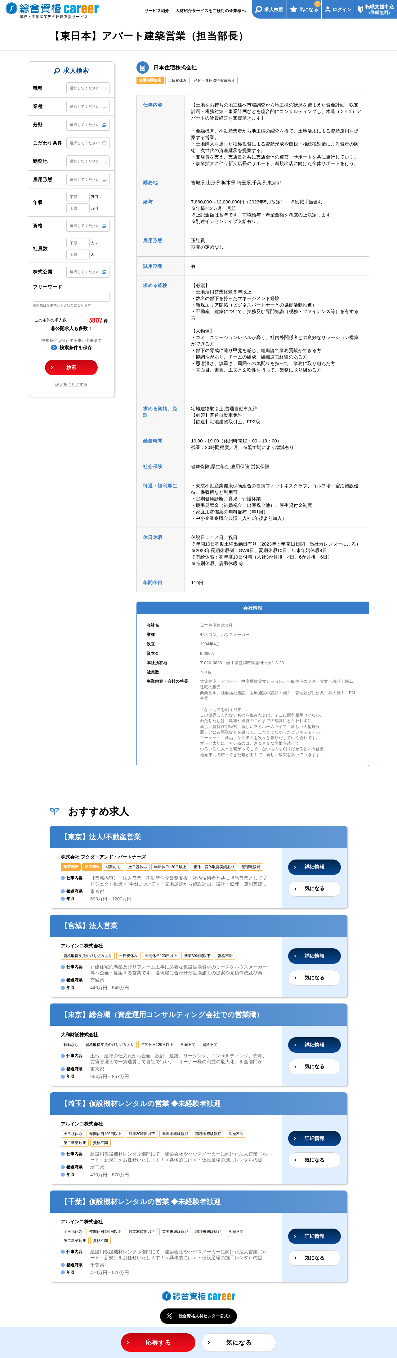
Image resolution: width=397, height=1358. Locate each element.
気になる (310, 6)
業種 (38, 106)
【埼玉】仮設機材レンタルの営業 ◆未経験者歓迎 (140, 1103)
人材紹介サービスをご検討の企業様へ (211, 10)
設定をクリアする (71, 384)
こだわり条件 (47, 143)
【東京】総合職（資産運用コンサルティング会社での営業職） (161, 1015)
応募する (158, 1342)
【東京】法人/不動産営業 (100, 837)
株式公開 (42, 271)
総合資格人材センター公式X (205, 1316)
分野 (38, 124)
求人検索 (273, 9)
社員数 (40, 248)
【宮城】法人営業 (89, 926)
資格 (38, 225)
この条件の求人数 (50, 320)
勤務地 (40, 161)
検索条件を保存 (76, 347)
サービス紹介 (157, 10)
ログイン (342, 9)
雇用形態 (42, 179)
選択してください (85, 88)
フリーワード (47, 286)
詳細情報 (314, 866)
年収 (38, 202)
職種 (38, 88)
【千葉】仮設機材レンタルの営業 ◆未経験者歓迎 (140, 1202)
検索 (71, 367)
